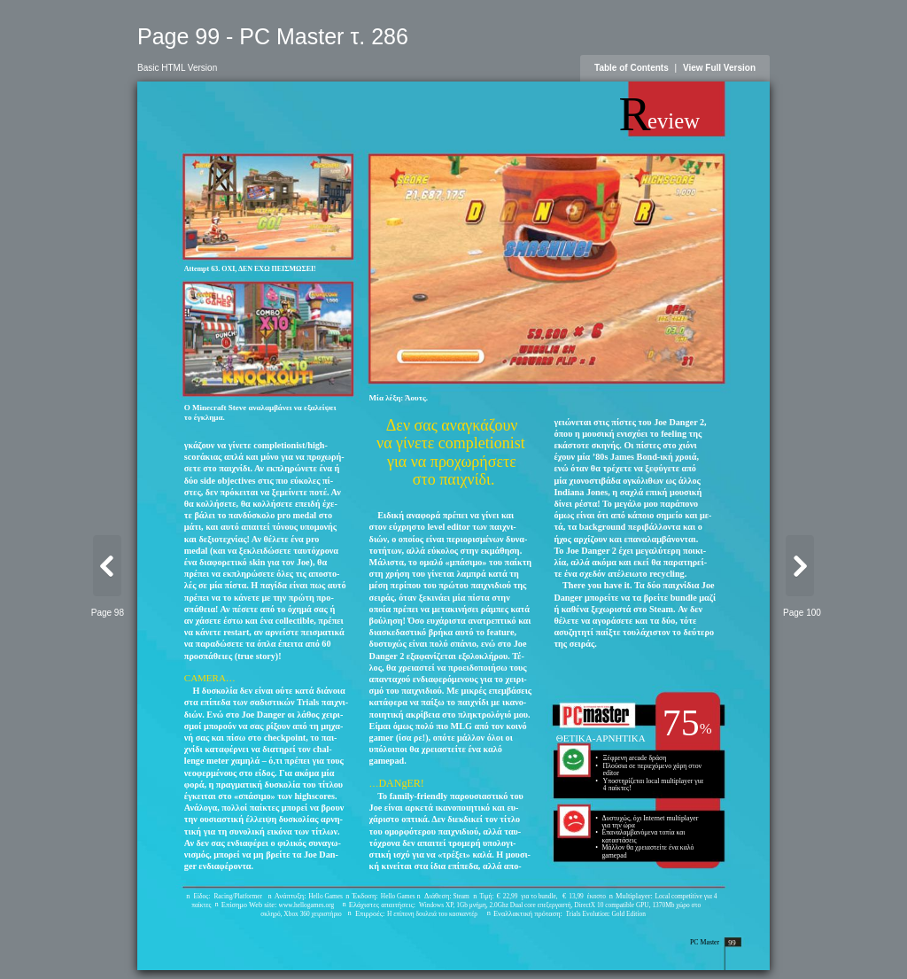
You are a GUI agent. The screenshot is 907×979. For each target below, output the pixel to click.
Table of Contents (631, 68)
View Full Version (719, 68)
